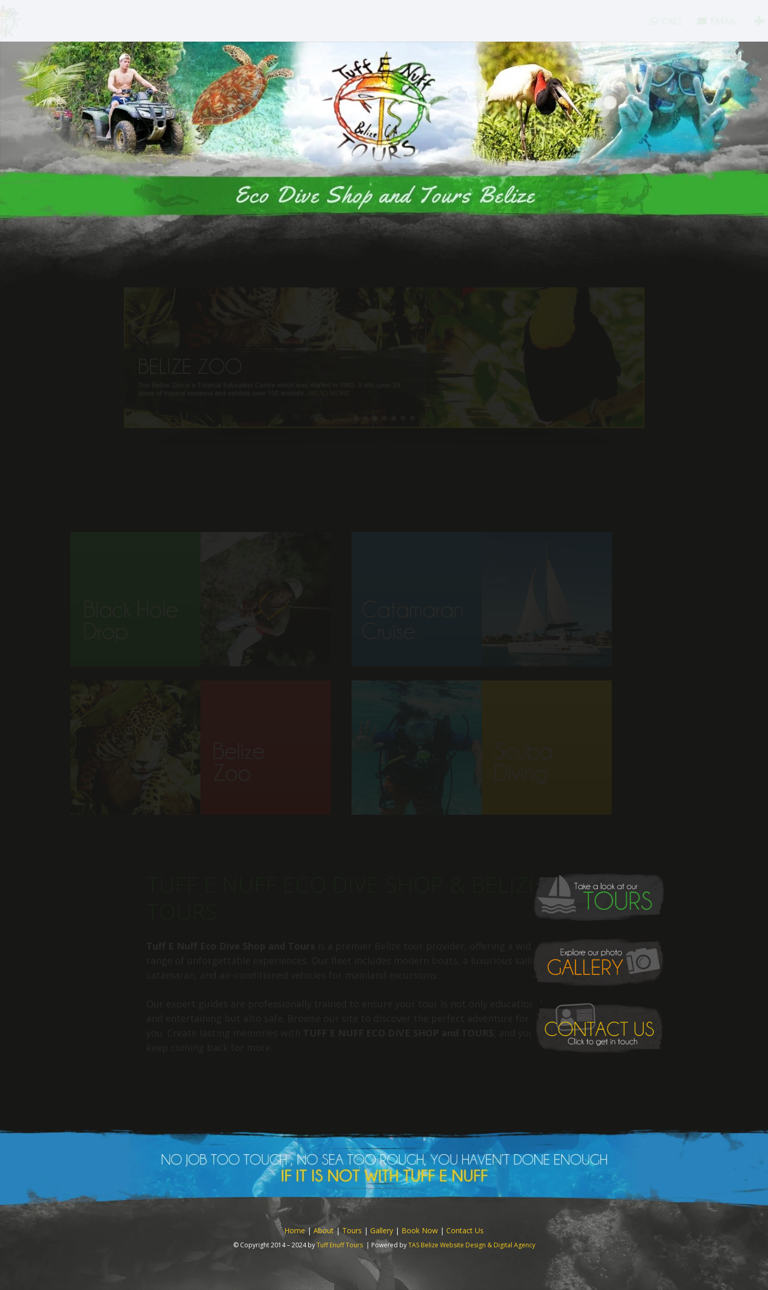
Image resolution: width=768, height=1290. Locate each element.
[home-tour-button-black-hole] (233, 599)
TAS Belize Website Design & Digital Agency (471, 1245)
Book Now (419, 1230)
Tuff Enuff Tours (340, 1245)
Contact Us (465, 1230)
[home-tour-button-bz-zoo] (233, 747)
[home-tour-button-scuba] (514, 747)
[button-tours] (598, 896)
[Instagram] (735, 20)
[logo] (46, 21)
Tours (352, 1230)
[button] (384, 379)
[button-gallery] (598, 962)
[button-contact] (598, 1028)
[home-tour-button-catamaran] (514, 599)
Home (294, 1230)
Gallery (381, 1230)
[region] (384, 391)
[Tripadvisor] (716, 20)
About (323, 1230)
